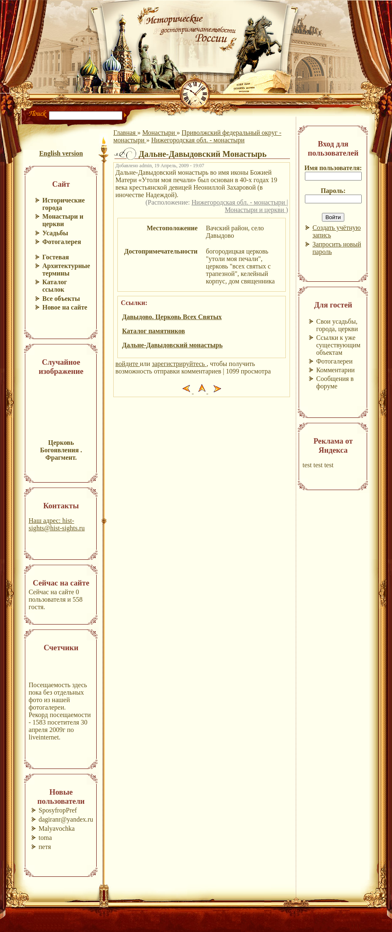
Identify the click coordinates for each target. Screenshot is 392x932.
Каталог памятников (153, 330)
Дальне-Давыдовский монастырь (172, 345)
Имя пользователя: (333, 167)
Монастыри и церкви (255, 209)
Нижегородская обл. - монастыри (197, 140)
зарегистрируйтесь (179, 363)
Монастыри (159, 132)
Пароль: (333, 190)
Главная (125, 132)
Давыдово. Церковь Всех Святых (172, 316)
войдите (127, 363)
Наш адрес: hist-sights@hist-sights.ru (57, 524)
